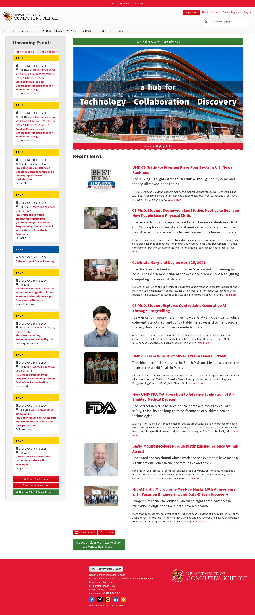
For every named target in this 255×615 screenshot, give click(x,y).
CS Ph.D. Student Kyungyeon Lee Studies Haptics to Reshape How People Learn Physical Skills (185, 213)
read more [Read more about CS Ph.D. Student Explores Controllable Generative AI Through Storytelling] (203, 342)
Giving (120, 31)
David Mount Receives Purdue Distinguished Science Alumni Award (185, 448)
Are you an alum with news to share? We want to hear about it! (99, 544)
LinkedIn (115, 599)
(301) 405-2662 (111, 593)
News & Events (65, 31)
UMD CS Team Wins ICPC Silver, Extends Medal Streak (179, 356)
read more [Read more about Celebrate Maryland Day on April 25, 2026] (230, 294)
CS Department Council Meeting (35, 261)
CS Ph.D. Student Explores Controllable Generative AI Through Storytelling (179, 308)
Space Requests (232, 12)
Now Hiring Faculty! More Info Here (158, 41)
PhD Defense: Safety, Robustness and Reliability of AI (35, 337)
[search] (224, 21)
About (205, 12)
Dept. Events (27, 51)
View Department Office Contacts (106, 569)
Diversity (105, 31)
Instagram (107, 599)
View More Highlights (158, 146)
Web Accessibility (98, 605)
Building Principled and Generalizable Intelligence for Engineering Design (34, 85)
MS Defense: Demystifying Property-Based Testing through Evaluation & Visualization (36, 378)
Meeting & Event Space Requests (36, 492)
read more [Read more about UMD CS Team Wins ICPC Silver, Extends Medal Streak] (199, 383)
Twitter (100, 599)
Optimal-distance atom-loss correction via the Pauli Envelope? (33, 460)
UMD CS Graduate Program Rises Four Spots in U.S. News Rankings (182, 170)
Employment (191, 12)
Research (25, 31)
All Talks (48, 51)
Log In (247, 12)
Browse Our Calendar (36, 479)
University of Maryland (127, 3)
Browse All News (85, 532)
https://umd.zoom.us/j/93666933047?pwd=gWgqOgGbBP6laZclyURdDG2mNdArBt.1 (36, 74)
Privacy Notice (117, 605)
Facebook (92, 599)
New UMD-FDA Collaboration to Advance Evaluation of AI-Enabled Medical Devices (183, 397)
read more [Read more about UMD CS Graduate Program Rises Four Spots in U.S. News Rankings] (176, 199)
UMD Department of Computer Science (30, 16)
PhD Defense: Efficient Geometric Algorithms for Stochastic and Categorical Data (36, 421)
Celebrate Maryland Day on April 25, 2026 (169, 262)
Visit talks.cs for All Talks (36, 485)
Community (87, 31)
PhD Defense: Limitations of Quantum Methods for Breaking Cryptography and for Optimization (35, 173)
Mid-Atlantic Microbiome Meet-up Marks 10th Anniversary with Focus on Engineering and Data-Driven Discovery (184, 492)
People (9, 31)
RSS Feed (106, 532)
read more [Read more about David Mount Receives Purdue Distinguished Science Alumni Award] (194, 478)
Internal (215, 12)
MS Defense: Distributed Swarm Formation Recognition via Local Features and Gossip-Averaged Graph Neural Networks (35, 294)
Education (43, 31)
